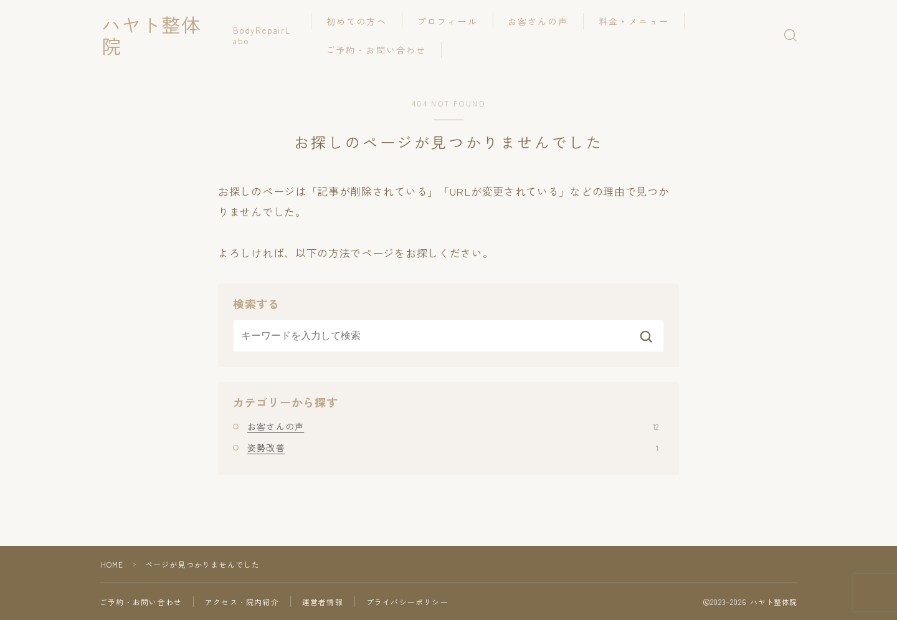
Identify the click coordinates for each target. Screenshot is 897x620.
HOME (112, 564)
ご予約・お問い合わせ (380, 50)
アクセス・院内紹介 (242, 601)
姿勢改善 (452, 447)
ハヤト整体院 (163, 35)
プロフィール (451, 21)
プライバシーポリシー (407, 601)
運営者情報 (322, 601)
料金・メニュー (638, 21)
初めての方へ (361, 21)
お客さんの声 (542, 21)
